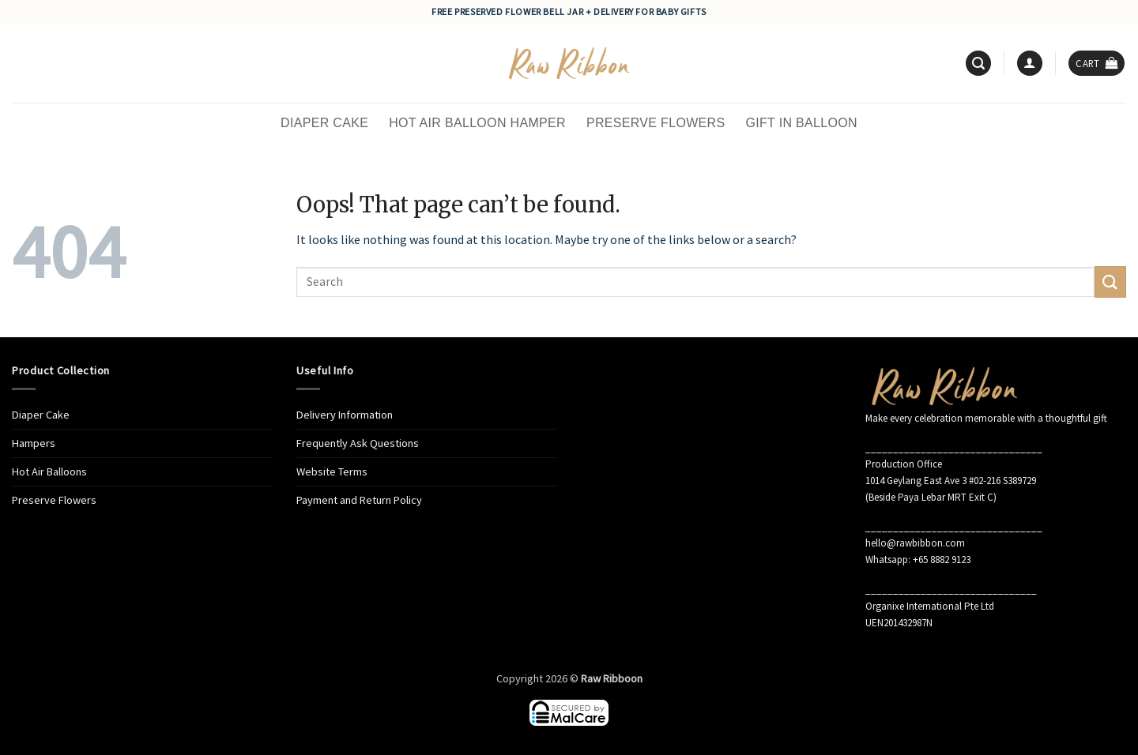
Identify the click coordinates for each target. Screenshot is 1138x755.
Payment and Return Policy (359, 500)
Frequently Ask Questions (357, 443)
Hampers (33, 443)
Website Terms (331, 471)
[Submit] (1110, 281)
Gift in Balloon (801, 123)
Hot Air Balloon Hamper (477, 123)
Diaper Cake (324, 123)
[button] (978, 64)
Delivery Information (344, 415)
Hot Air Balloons (49, 471)
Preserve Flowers (655, 123)
